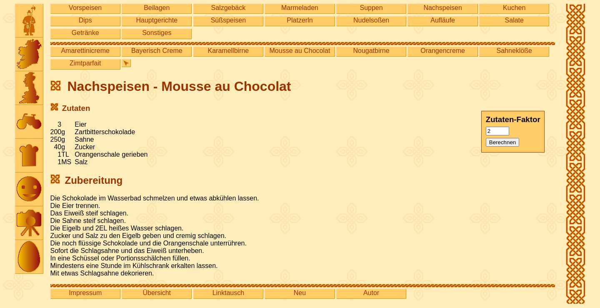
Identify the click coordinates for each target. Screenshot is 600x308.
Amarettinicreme (85, 50)
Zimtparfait (85, 63)
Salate (514, 20)
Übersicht (156, 292)
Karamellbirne (228, 50)
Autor (371, 292)
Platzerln (299, 20)
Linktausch (228, 292)
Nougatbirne (371, 50)
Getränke (85, 32)
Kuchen (514, 7)
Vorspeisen (85, 7)
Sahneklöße (514, 50)
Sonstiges (156, 32)
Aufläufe (442, 20)
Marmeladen (299, 7)
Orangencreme (442, 50)
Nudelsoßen (371, 20)
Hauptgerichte (157, 20)
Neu (300, 292)
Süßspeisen (228, 20)
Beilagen (157, 7)
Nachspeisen (442, 7)
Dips (85, 20)
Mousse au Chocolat (300, 50)
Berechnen (502, 142)
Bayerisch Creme (156, 50)
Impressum (85, 292)
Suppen (371, 7)
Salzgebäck (228, 7)
